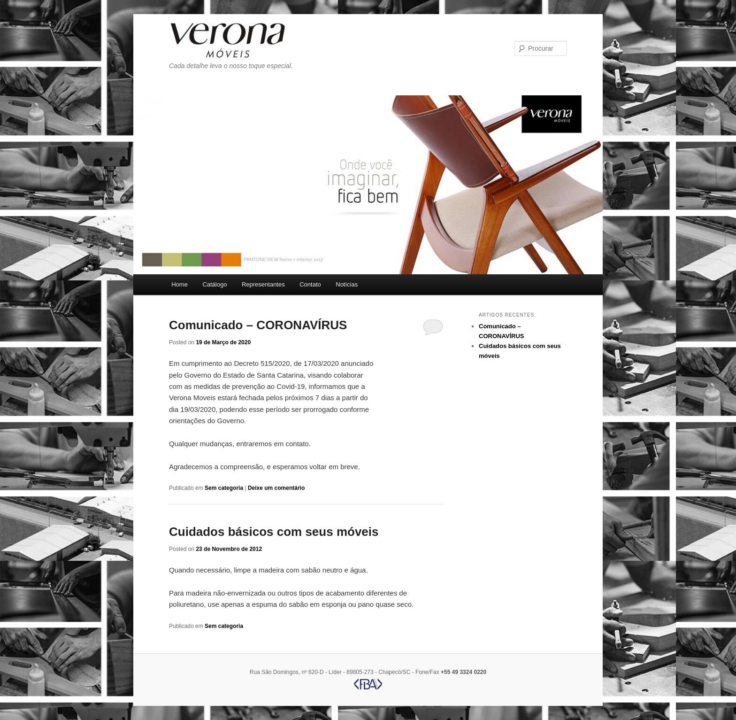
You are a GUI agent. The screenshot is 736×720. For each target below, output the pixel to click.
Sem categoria (224, 488)
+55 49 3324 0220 (463, 672)
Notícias (347, 284)
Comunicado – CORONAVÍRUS (258, 325)
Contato (310, 284)
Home (179, 284)
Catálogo (214, 284)
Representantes (263, 284)
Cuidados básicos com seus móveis (274, 532)
